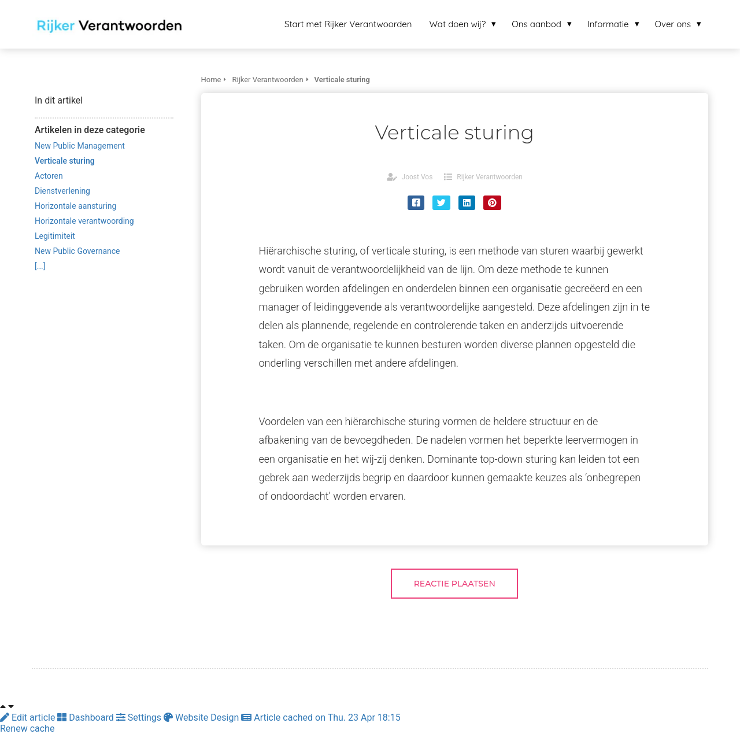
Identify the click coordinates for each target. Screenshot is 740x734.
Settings (140, 717)
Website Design (202, 717)
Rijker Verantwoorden (490, 177)
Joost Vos (417, 177)
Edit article (28, 717)
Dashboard (86, 717)
